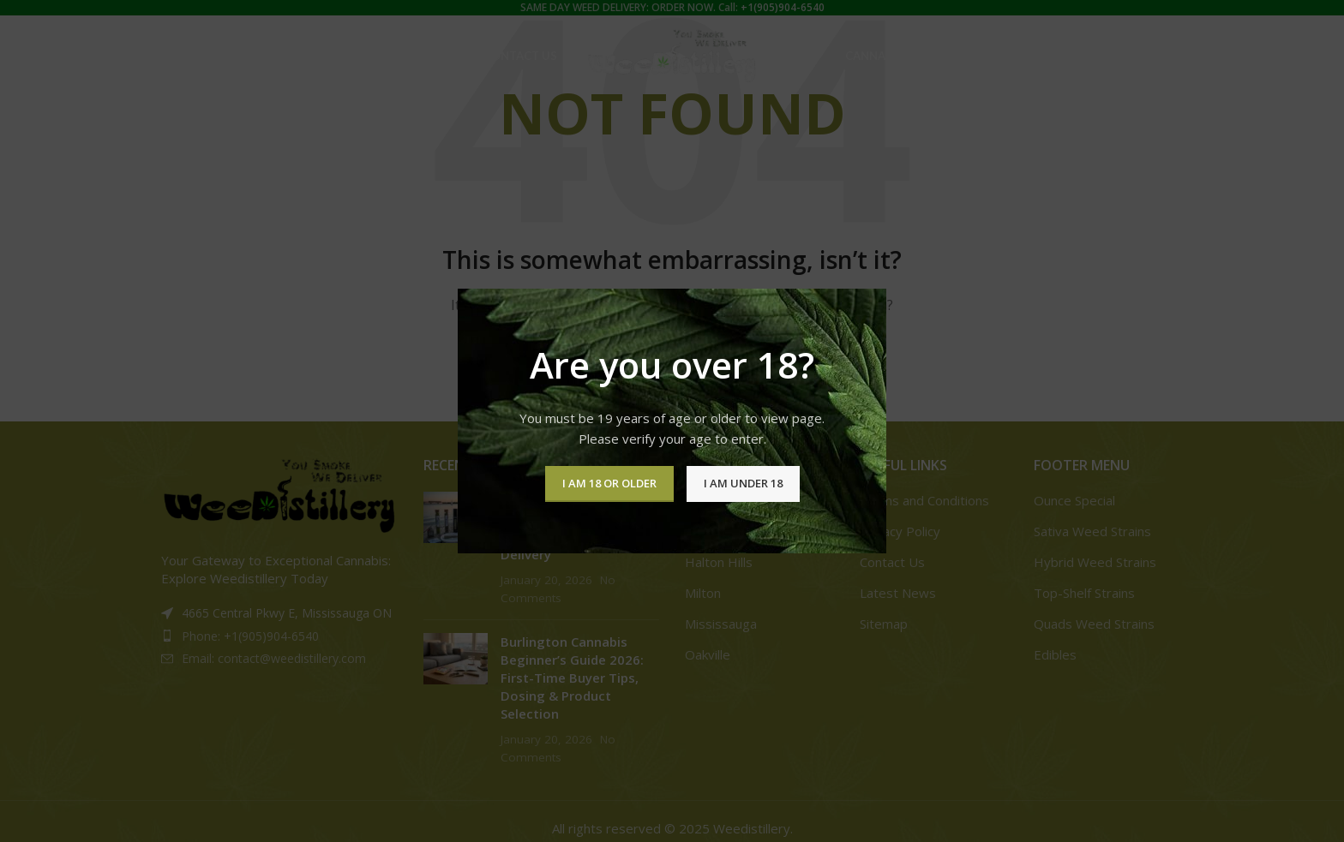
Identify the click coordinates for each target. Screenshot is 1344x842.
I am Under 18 (743, 483)
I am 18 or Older (609, 483)
